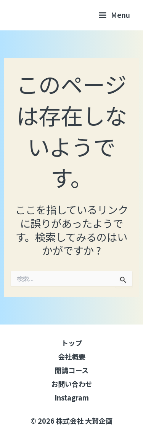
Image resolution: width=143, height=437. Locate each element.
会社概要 (71, 356)
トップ (71, 343)
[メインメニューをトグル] (114, 15)
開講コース (71, 370)
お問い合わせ (71, 384)
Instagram (72, 397)
